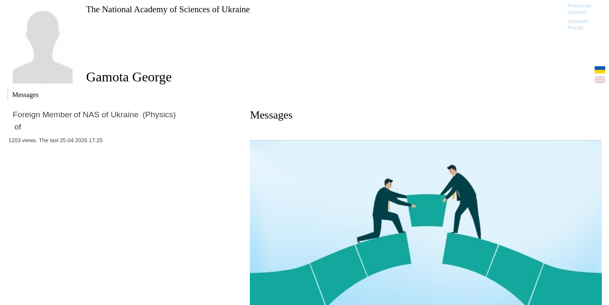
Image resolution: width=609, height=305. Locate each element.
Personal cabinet (579, 9)
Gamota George (129, 76)
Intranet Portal (578, 24)
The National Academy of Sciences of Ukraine (168, 9)
